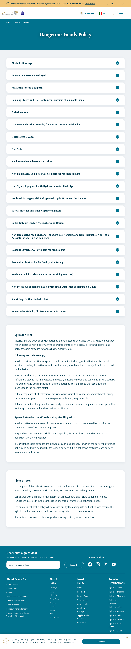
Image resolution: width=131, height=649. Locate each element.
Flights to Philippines (112, 602)
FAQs (79, 588)
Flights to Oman (114, 588)
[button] (107, 3)
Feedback (81, 592)
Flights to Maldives (116, 620)
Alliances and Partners (15, 601)
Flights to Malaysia (116, 596)
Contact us (81, 623)
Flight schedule (52, 594)
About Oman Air (13, 584)
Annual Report (12, 588)
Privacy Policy (82, 596)
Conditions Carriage (81, 610)
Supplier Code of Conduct (82, 617)
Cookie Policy (82, 604)
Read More (90, 3)
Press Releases (12, 605)
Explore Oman (52, 605)
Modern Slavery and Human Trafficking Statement (17, 615)
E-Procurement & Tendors (17, 609)
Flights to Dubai (114, 607)
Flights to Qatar (114, 631)
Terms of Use (82, 600)
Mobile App (52, 612)
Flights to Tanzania (116, 612)
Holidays (52, 588)
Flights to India (114, 616)
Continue (101, 642)
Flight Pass (53, 599)
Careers (9, 592)
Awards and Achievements (17, 597)
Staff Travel (53, 618)
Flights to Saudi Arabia (114, 626)
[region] (65, 641)
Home (8, 22)
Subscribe (74, 565)
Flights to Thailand (115, 592)
